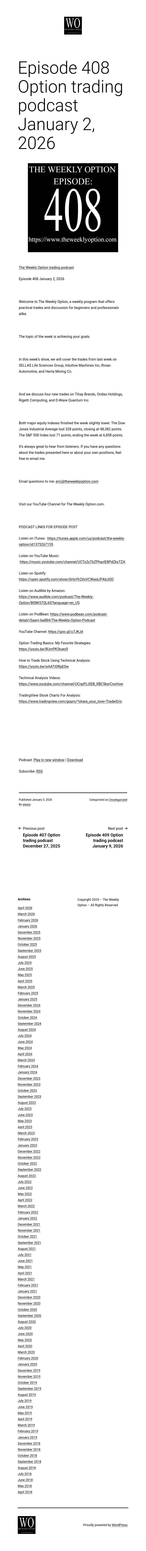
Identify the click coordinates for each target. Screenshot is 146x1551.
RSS (39, 771)
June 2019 (25, 1407)
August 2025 (27, 957)
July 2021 (25, 1255)
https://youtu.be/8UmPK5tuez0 (43, 649)
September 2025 (29, 950)
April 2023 (25, 1127)
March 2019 (26, 1425)
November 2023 (29, 1084)
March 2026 (26, 914)
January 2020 (27, 1364)
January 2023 (27, 1145)
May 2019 (25, 1413)
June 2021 (25, 1261)
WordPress (119, 1525)
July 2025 (25, 963)
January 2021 (27, 1291)
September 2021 (29, 1243)
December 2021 (29, 1224)
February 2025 (28, 993)
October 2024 (27, 1017)
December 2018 (29, 1443)
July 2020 (25, 1328)
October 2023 (27, 1090)
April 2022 (25, 1200)
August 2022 (27, 1176)
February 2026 (28, 920)
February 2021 (28, 1285)
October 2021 (27, 1236)
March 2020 (26, 1352)
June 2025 (25, 969)
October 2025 (27, 944)
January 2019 (27, 1437)
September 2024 (29, 1023)
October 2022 (27, 1163)
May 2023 (25, 1121)
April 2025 (25, 981)
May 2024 (25, 1048)
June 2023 (25, 1115)
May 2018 (25, 1486)
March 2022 (26, 1206)
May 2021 (25, 1267)
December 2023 (29, 1078)
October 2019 (27, 1382)
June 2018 (25, 1480)
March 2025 (26, 987)
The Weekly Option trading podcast (46, 267)
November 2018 (29, 1449)
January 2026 (27, 926)
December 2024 (29, 1005)
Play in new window (49, 760)
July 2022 (25, 1182)
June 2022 (25, 1188)
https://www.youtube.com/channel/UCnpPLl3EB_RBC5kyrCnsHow (71, 684)
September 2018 (29, 1461)
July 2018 (25, 1474)
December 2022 (29, 1151)
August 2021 (27, 1249)
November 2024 (29, 1011)
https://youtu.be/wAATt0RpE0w (44, 666)
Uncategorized (118, 799)
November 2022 (29, 1157)
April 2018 (25, 1492)
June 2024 (25, 1042)
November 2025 (29, 938)
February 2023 (28, 1139)
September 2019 (29, 1388)
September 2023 (29, 1096)
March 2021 (26, 1279)
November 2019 (29, 1376)
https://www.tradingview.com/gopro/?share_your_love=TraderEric (70, 701)
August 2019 (27, 1395)
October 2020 (27, 1309)
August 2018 (27, 1468)
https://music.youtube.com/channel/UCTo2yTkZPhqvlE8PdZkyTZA (72, 562)
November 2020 (29, 1303)
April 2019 (25, 1419)
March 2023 (26, 1133)
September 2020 (29, 1316)
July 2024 (25, 1036)
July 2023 (25, 1109)
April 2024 (25, 1054)
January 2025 (27, 999)
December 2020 (29, 1297)
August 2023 (27, 1102)
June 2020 (25, 1334)
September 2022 (29, 1169)
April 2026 (25, 908)
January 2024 (27, 1072)
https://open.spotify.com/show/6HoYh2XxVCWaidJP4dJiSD (66, 579)
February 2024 (28, 1066)
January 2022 (27, 1218)
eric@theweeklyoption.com (77, 481)
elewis (27, 804)
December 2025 (29, 932)
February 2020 (28, 1358)
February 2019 (28, 1431)
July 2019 (25, 1401)
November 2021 (29, 1230)
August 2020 (27, 1322)
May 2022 (25, 1194)
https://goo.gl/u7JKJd (65, 631)
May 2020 (25, 1340)
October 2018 (27, 1455)
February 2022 (28, 1212)
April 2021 (25, 1273)
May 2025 (25, 975)
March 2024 (26, 1060)
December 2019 (29, 1370)
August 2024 (27, 1030)
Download (75, 760)
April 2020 (25, 1346)
